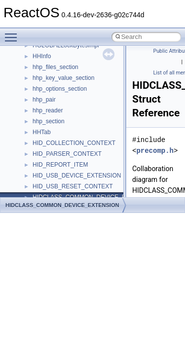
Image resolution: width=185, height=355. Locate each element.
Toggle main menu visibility (13, 33)
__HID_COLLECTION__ (65, 109)
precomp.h (155, 150)
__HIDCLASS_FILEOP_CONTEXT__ (82, 120)
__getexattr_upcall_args (64, 76)
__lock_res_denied (57, 185)
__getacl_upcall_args (60, 55)
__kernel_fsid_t (53, 152)
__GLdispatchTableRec (63, 87)
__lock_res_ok (52, 196)
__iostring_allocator (58, 131)
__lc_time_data (53, 163)
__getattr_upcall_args (61, 66)
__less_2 (44, 174)
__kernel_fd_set (53, 142)
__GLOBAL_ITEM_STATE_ (69, 98)
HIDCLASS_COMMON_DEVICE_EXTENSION (62, 205)
